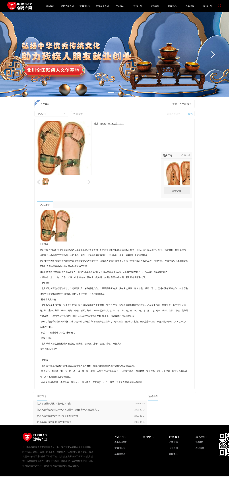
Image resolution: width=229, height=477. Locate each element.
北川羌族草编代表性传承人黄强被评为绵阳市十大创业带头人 (68, 409)
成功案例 (155, 6)
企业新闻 (173, 448)
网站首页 (50, 6)
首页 (174, 104)
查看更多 (177, 191)
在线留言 (200, 448)
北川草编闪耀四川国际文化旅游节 (54, 422)
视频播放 (190, 6)
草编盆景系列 (102, 6)
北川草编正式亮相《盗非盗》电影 (54, 403)
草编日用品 (85, 6)
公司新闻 (173, 442)
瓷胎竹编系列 (67, 6)
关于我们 (137, 6)
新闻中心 (172, 6)
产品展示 (120, 6)
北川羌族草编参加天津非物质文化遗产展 (57, 416)
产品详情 (45, 205)
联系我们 (207, 6)
